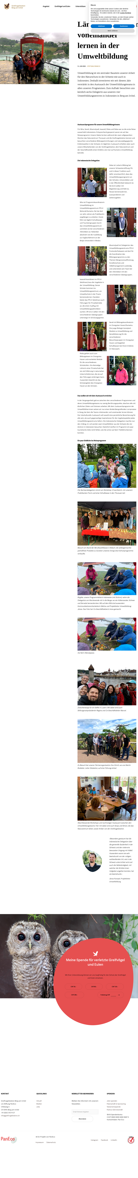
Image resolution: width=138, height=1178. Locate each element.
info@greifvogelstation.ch (10, 1116)
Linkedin (115, 1140)
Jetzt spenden (112, 1101)
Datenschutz (52, 1142)
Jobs (38, 1107)
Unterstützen (81, 6)
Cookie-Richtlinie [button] (125, 1154)
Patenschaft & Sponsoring (117, 1104)
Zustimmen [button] (124, 1168)
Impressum (40, 1142)
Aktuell (39, 1101)
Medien (39, 1104)
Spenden (131, 7)
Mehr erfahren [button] (113, 1172)
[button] (121, 6)
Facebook (105, 1140)
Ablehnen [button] (101, 1168)
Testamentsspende (114, 1107)
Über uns (95, 6)
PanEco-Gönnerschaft (115, 1110)
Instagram (95, 1140)
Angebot (46, 6)
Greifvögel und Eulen (63, 6)
